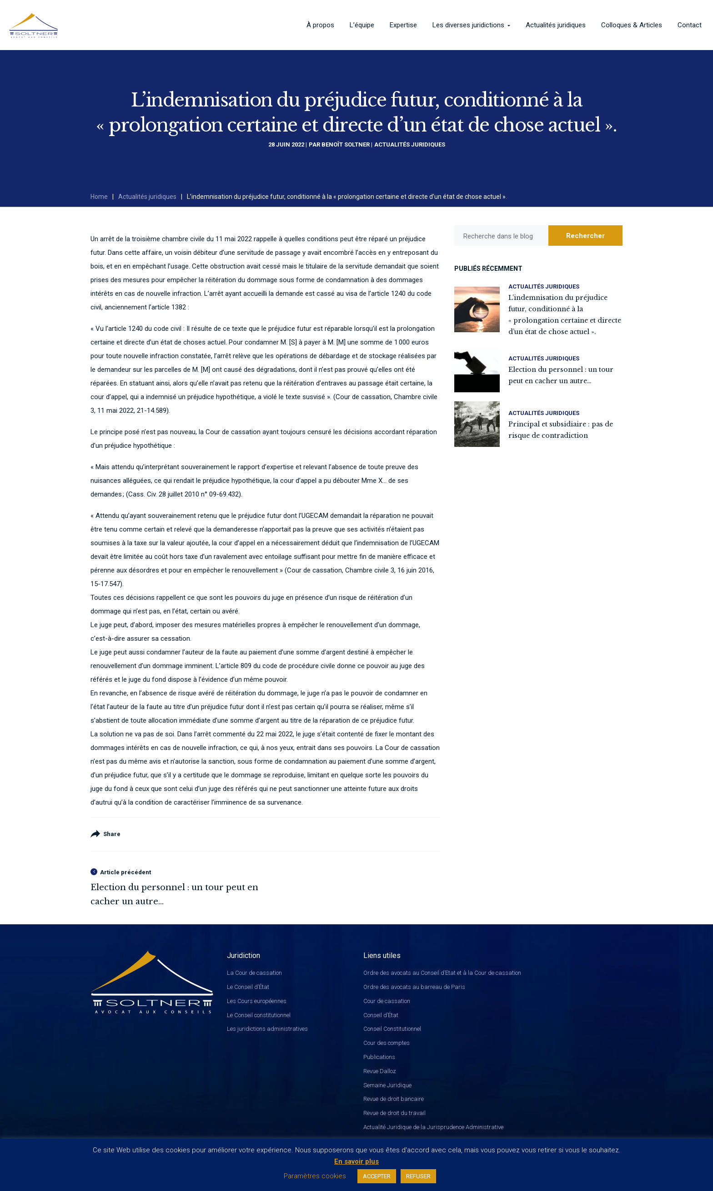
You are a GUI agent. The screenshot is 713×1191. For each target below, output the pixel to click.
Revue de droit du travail (394, 1113)
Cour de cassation (386, 1001)
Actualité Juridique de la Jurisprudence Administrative (433, 1127)
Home (99, 196)
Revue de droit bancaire (393, 1098)
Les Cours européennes (256, 1001)
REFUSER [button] (418, 1176)
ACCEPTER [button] (377, 1176)
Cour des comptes (386, 1042)
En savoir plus (356, 1161)
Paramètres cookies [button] (315, 1176)
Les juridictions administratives (267, 1028)
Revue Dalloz (379, 1071)
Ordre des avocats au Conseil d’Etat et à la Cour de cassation (442, 972)
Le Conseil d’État (248, 986)
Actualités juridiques (409, 144)
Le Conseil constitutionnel (259, 1015)
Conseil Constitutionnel (392, 1028)
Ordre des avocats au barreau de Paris (414, 986)
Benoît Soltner (345, 144)
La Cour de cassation (254, 972)
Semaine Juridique (387, 1085)
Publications (379, 1057)
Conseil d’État (380, 1015)
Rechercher (585, 236)
